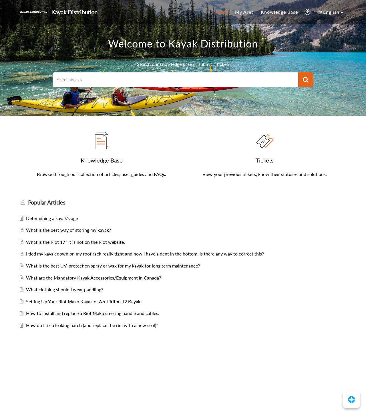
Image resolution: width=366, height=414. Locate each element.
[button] (307, 12)
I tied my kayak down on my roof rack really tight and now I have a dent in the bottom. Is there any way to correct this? (145, 253)
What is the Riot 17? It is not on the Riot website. (75, 242)
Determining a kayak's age (52, 218)
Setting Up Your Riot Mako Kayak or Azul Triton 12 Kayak (83, 301)
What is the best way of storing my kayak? (68, 230)
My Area (244, 12)
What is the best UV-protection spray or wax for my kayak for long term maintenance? (113, 265)
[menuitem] (221, 12)
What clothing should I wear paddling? (64, 289)
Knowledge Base (279, 12)
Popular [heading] (46, 202)
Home (221, 12)
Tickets (265, 160)
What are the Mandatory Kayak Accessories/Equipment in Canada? (93, 277)
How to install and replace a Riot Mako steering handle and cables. (92, 313)
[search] (175, 79)
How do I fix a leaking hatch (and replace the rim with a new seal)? (92, 325)
